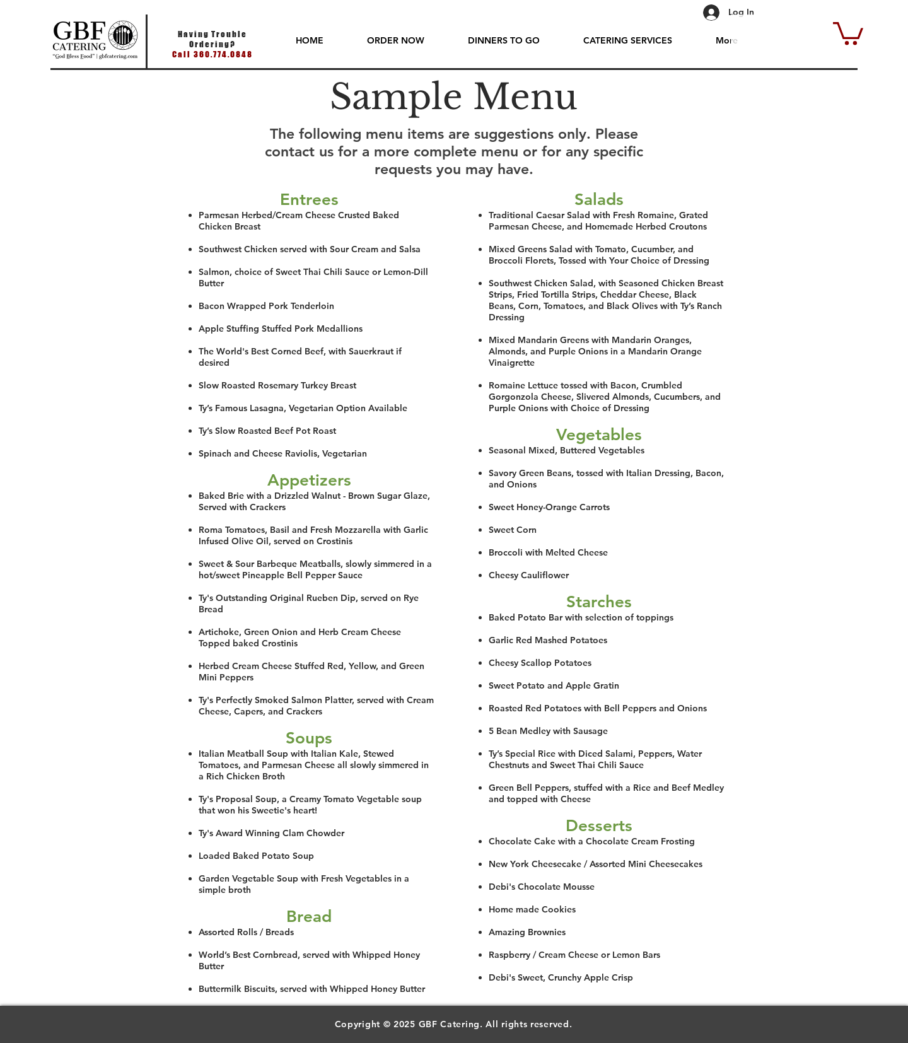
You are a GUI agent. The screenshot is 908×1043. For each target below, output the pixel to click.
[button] (848, 32)
